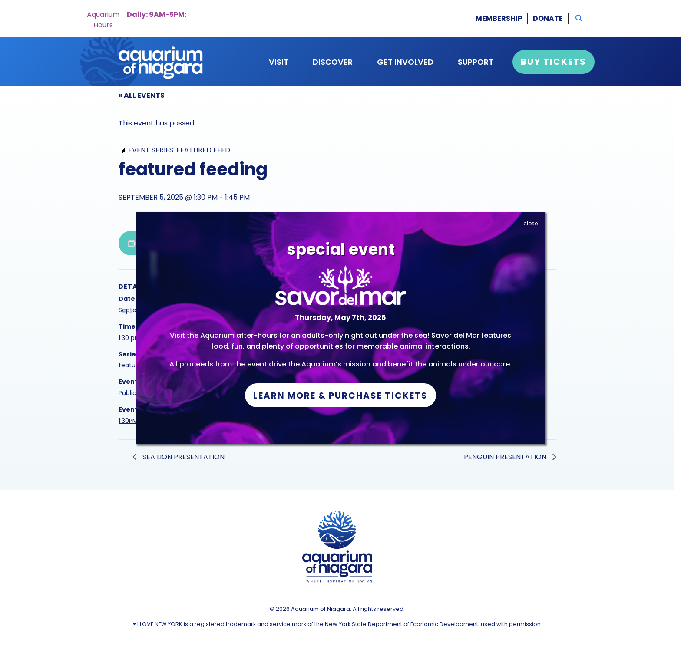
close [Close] (530, 223)
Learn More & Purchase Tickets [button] (340, 395)
